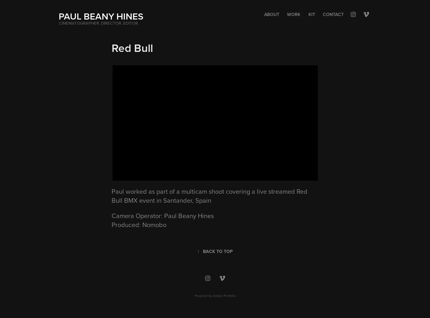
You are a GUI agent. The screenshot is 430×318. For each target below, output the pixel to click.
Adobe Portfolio (224, 295)
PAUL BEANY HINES (101, 16)
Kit (311, 14)
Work (293, 14)
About (271, 14)
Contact (333, 14)
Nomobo (154, 224)
